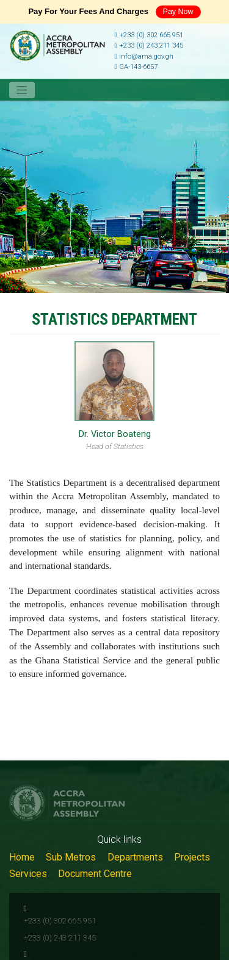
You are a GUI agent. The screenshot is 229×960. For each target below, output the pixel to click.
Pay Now (178, 11)
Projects (192, 857)
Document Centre (95, 873)
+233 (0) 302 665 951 (149, 35)
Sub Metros (71, 857)
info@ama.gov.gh (144, 56)
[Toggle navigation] (22, 90)
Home (22, 857)
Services (28, 873)
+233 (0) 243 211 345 (149, 45)
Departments (135, 857)
